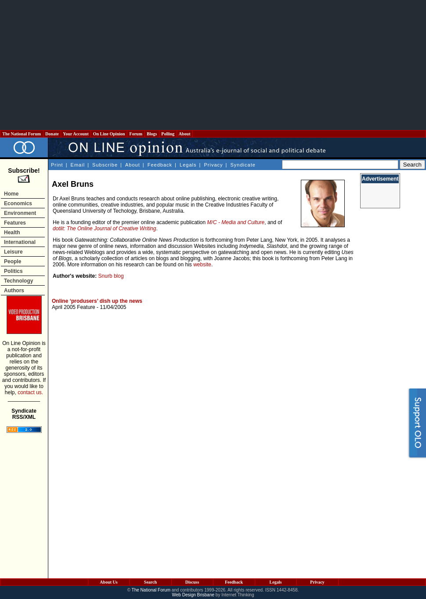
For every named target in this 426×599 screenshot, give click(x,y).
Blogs (152, 133)
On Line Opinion (109, 133)
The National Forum (21, 133)
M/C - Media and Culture (236, 222)
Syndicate (243, 164)
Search (150, 582)
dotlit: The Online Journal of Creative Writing (104, 228)
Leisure (13, 252)
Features (15, 223)
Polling (168, 133)
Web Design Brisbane (193, 594)
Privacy (213, 164)
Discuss (192, 582)
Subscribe (105, 164)
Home (11, 194)
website (202, 264)
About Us (108, 582)
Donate (52, 133)
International (20, 242)
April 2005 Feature (73, 307)
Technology (18, 281)
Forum (135, 133)
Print (57, 164)
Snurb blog (111, 276)
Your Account (76, 133)
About (184, 133)
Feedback (160, 164)
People (12, 261)
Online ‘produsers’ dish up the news (97, 301)
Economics (18, 203)
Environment (20, 213)
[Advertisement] (213, 65)
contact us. (30, 392)
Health (12, 232)
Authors (14, 290)
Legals (188, 164)
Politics (13, 271)
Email (78, 164)
